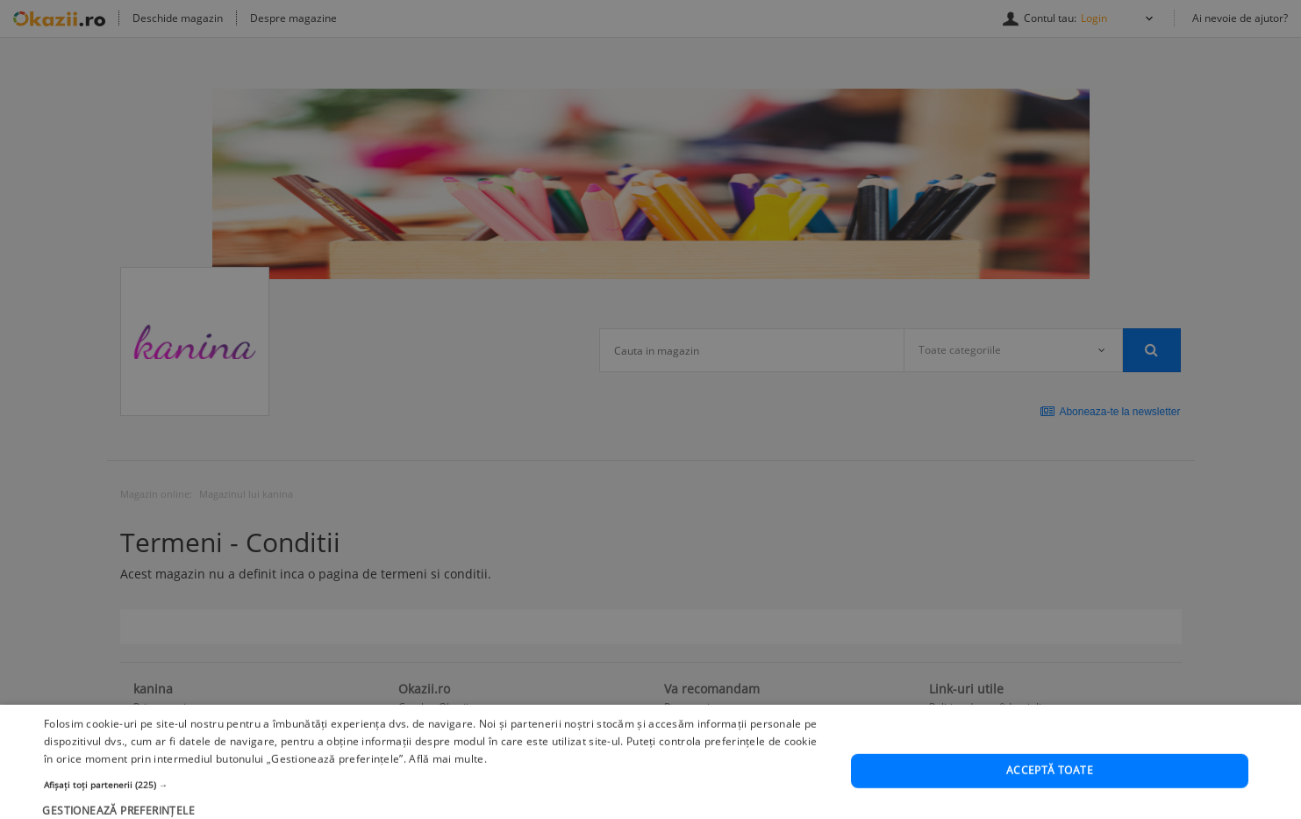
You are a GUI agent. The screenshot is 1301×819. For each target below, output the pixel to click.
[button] (435, 807)
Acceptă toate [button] (1049, 793)
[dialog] (650, 409)
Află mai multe (446, 781)
